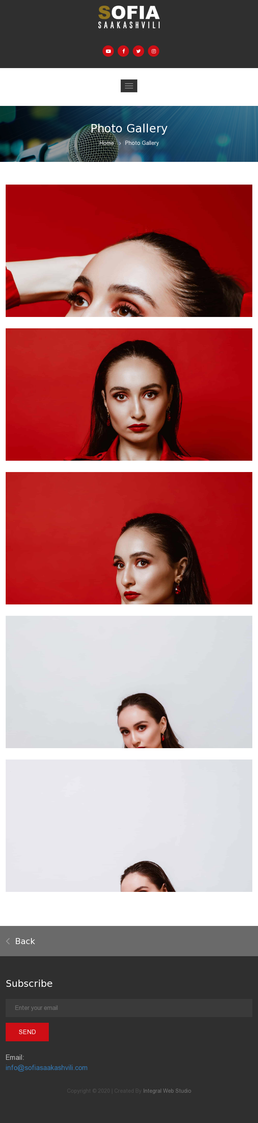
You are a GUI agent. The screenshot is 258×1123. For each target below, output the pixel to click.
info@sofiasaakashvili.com (47, 1068)
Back (20, 941)
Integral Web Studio (167, 1091)
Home (106, 143)
